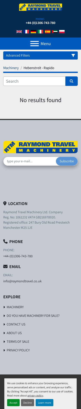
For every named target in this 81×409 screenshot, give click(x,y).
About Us (14, 333)
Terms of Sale (18, 341)
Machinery (15, 307)
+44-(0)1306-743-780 (40, 23)
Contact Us (16, 324)
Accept (13, 402)
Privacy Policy (18, 350)
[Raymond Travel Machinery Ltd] (40, 146)
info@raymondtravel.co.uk (22, 281)
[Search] (34, 81)
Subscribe (67, 161)
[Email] (29, 161)
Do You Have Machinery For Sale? (33, 315)
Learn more (44, 402)
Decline (27, 402)
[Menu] (34, 43)
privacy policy (35, 395)
